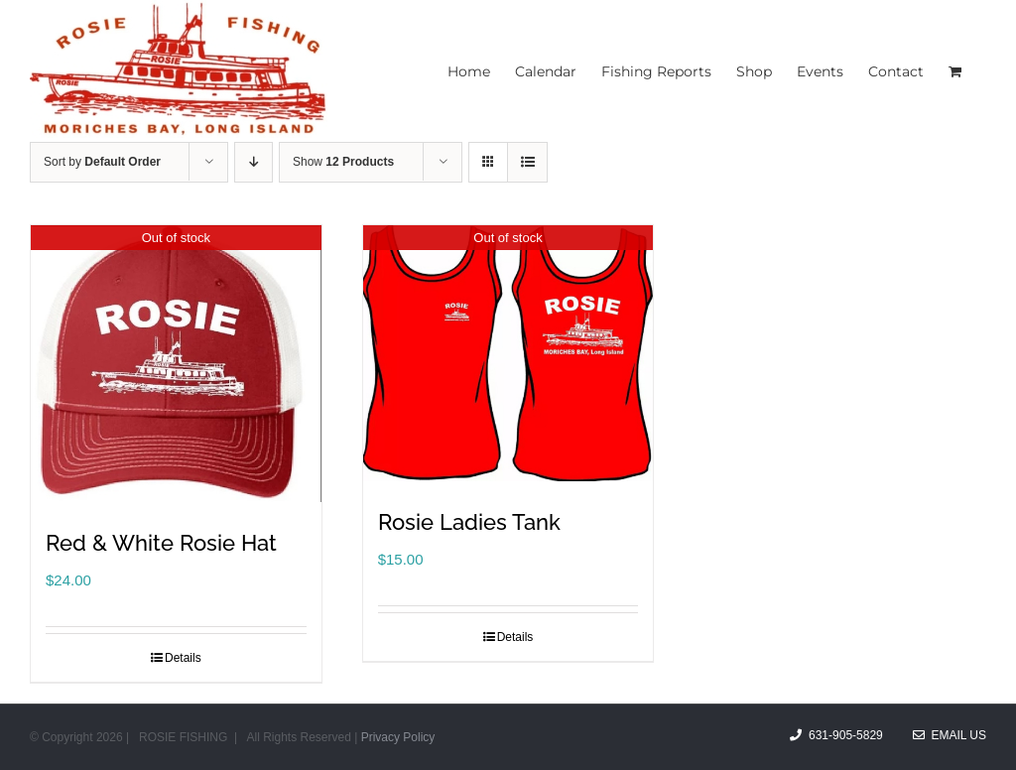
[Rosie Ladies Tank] (508, 353)
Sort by (102, 162)
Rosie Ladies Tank (469, 522)
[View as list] (527, 162)
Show (343, 162)
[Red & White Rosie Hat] (176, 363)
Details (183, 658)
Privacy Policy (398, 737)
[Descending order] (253, 162)
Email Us (949, 735)
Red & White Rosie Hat (161, 543)
